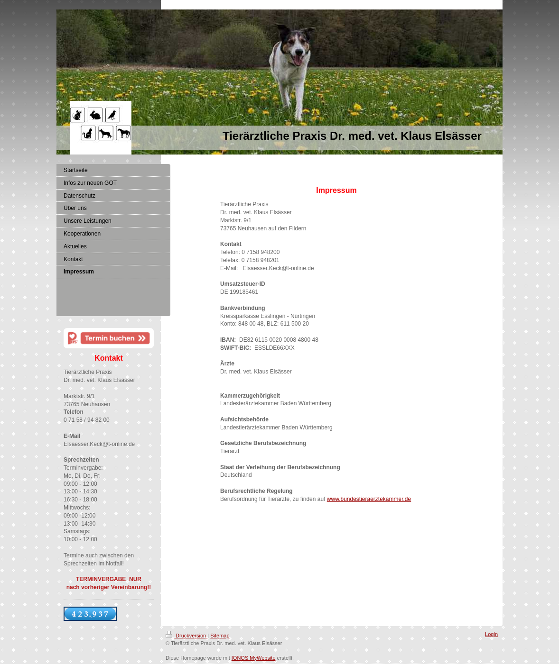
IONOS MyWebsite (254, 658)
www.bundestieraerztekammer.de (369, 499)
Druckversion (186, 635)
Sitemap (219, 635)
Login (491, 634)
